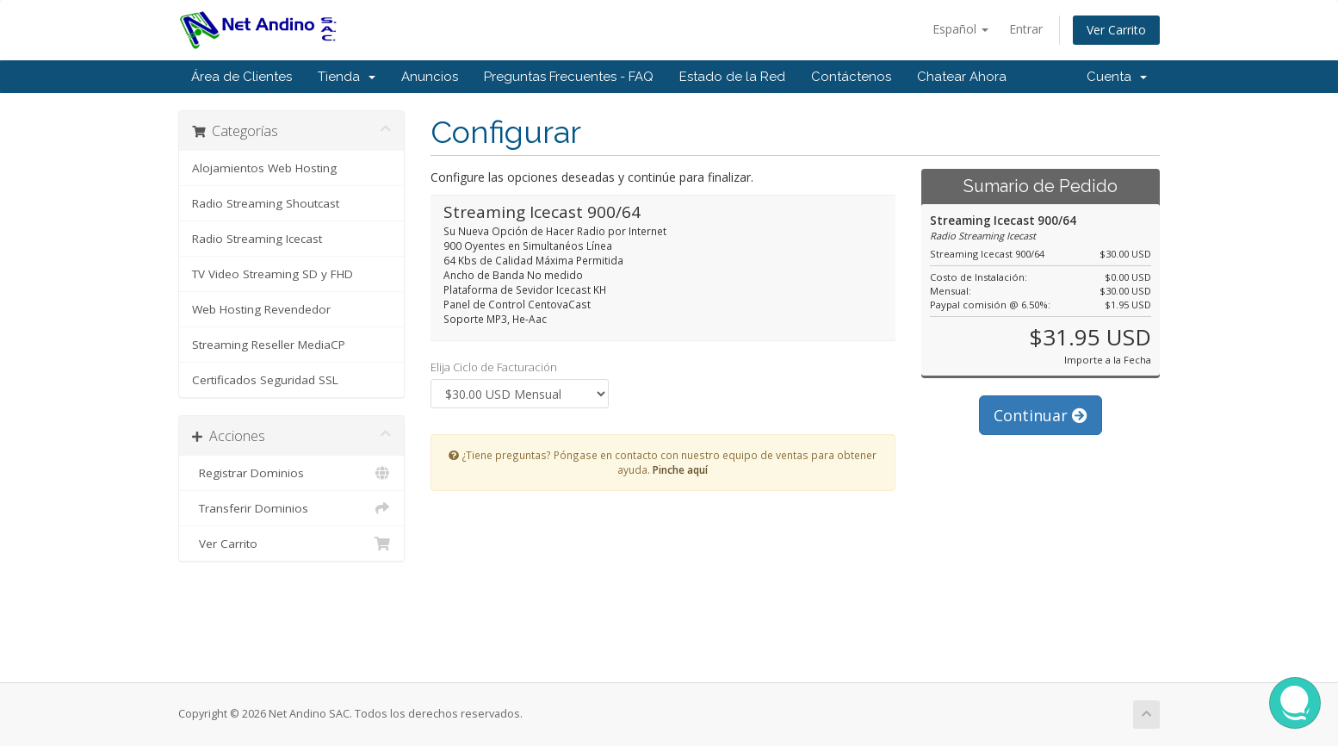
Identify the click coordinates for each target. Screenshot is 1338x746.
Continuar (1040, 415)
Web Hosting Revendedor (261, 309)
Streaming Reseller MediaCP (268, 344)
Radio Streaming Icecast (257, 238)
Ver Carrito (1116, 30)
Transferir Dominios (291, 508)
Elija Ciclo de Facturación (494, 367)
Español (960, 29)
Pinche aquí (680, 469)
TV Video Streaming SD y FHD (272, 274)
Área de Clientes (241, 76)
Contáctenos (851, 76)
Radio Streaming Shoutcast (265, 203)
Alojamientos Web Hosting (264, 168)
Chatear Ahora (962, 76)
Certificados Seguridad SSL (265, 380)
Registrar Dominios (291, 473)
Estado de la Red (732, 76)
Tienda (346, 76)
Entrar (1026, 29)
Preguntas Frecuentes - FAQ (569, 76)
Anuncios (429, 76)
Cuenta (1117, 76)
